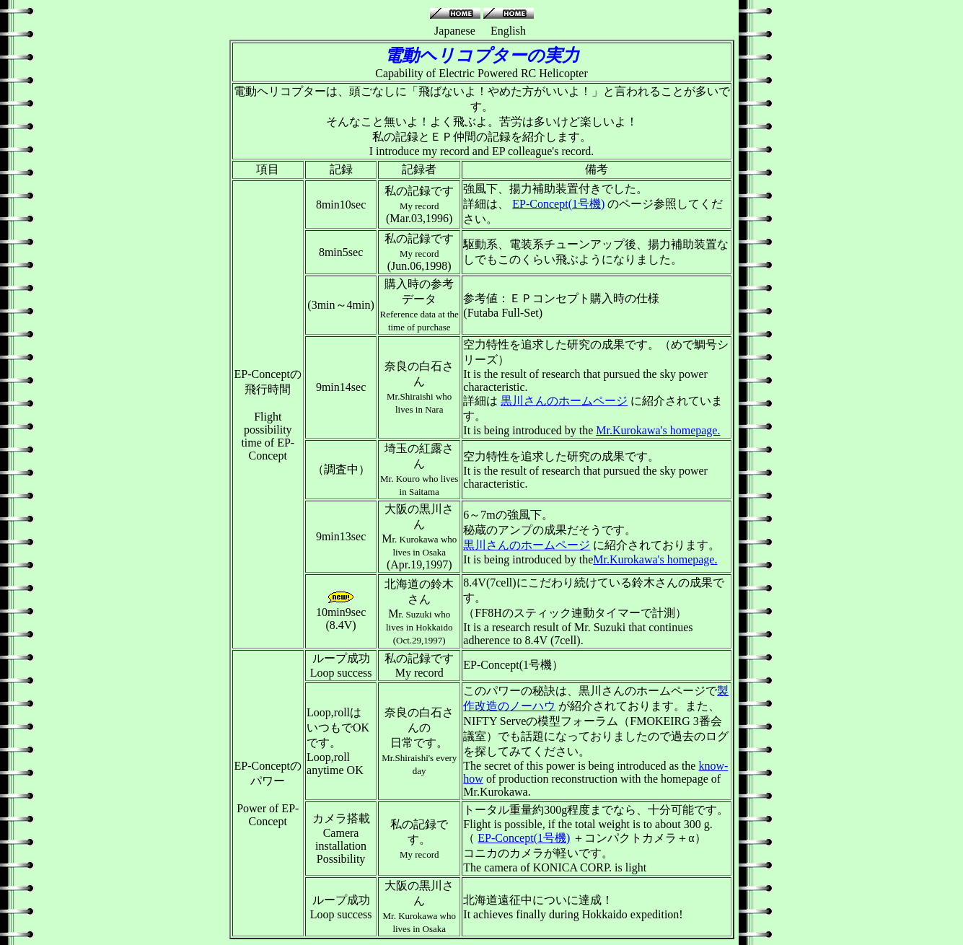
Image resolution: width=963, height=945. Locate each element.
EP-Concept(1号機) (558, 204)
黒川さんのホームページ (564, 401)
